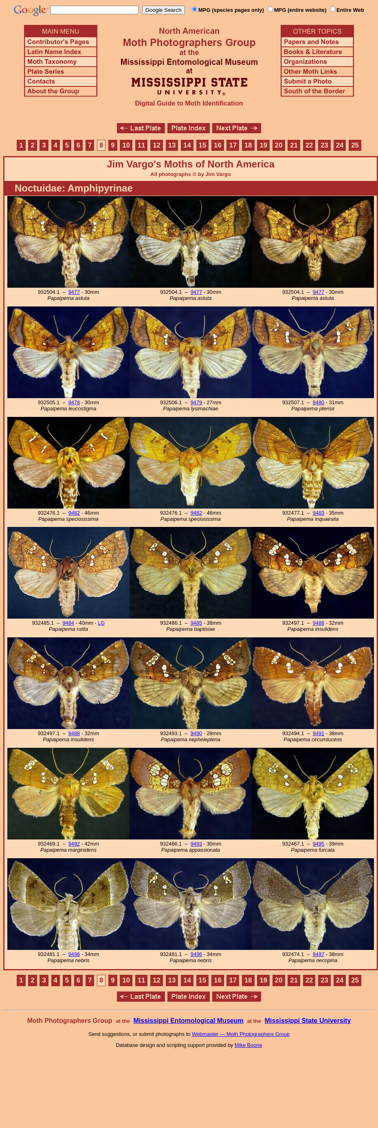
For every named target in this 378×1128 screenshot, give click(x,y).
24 (340, 145)
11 (141, 145)
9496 (74, 954)
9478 (74, 402)
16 (218, 145)
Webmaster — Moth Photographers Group (241, 1034)
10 (126, 145)
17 (233, 145)
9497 (318, 954)
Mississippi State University (308, 1020)
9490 (196, 733)
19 (263, 145)
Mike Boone (248, 1045)
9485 (196, 623)
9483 (318, 513)
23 (324, 145)
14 (187, 145)
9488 (318, 623)
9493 (196, 844)
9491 (318, 733)
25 (355, 145)
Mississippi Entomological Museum (188, 1020)
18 (248, 145)
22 (309, 145)
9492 (74, 844)
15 (203, 145)
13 (172, 145)
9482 (74, 513)
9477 (74, 292)
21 (294, 145)
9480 (318, 402)
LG (101, 623)
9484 (68, 623)
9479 (196, 402)
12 (156, 145)
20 (279, 145)
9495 (318, 844)
